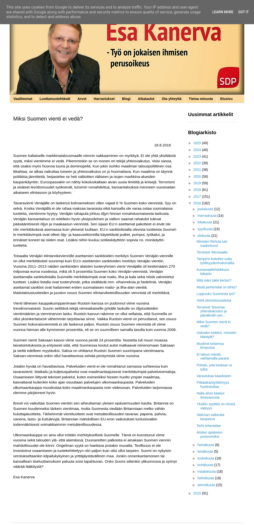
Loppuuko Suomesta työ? (216, 294)
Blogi (126, 99)
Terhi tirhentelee (209, 426)
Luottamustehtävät (55, 99)
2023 (197, 156)
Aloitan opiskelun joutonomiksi (209, 434)
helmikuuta (206, 478)
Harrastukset (104, 99)
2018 (197, 190)
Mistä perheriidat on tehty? (217, 287)
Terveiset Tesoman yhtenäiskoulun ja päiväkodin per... (212, 311)
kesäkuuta (205, 451)
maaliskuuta (207, 471)
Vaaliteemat (22, 99)
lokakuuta (205, 222)
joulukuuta (205, 209)
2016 (197, 203)
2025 (197, 143)
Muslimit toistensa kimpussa (210, 346)
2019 (197, 183)
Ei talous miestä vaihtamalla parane (213, 356)
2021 (197, 170)
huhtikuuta (205, 465)
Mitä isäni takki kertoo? (214, 280)
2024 (197, 150)
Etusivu (226, 99)
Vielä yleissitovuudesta (214, 300)
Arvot (81, 99)
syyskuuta (205, 229)
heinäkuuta (206, 445)
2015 (197, 493)
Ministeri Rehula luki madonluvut (212, 244)
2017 (197, 196)
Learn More (222, 12)
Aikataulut (146, 99)
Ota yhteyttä (171, 99)
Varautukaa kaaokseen (214, 376)
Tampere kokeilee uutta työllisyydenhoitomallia (215, 261)
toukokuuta (206, 458)
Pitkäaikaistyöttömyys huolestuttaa (213, 385)
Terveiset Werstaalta (212, 252)
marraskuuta (207, 216)
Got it (243, 12)
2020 (197, 176)
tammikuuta (206, 485)
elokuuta (204, 236)
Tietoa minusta (201, 99)
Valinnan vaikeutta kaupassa (210, 417)
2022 (197, 163)
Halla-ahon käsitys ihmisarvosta (210, 395)
